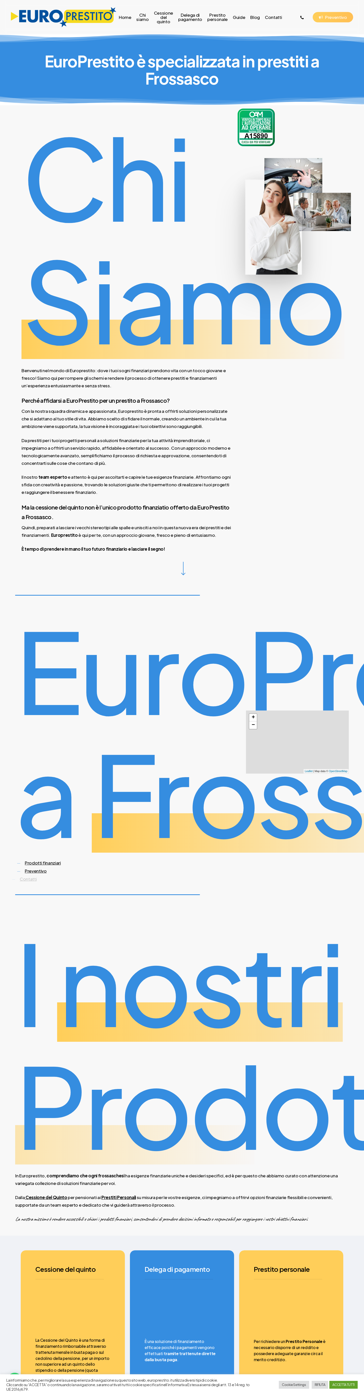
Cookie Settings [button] (294, 1385)
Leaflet (309, 771)
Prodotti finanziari (43, 863)
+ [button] (253, 717)
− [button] (253, 725)
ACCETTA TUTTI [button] (343, 1385)
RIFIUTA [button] (320, 1385)
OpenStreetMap (338, 771)
